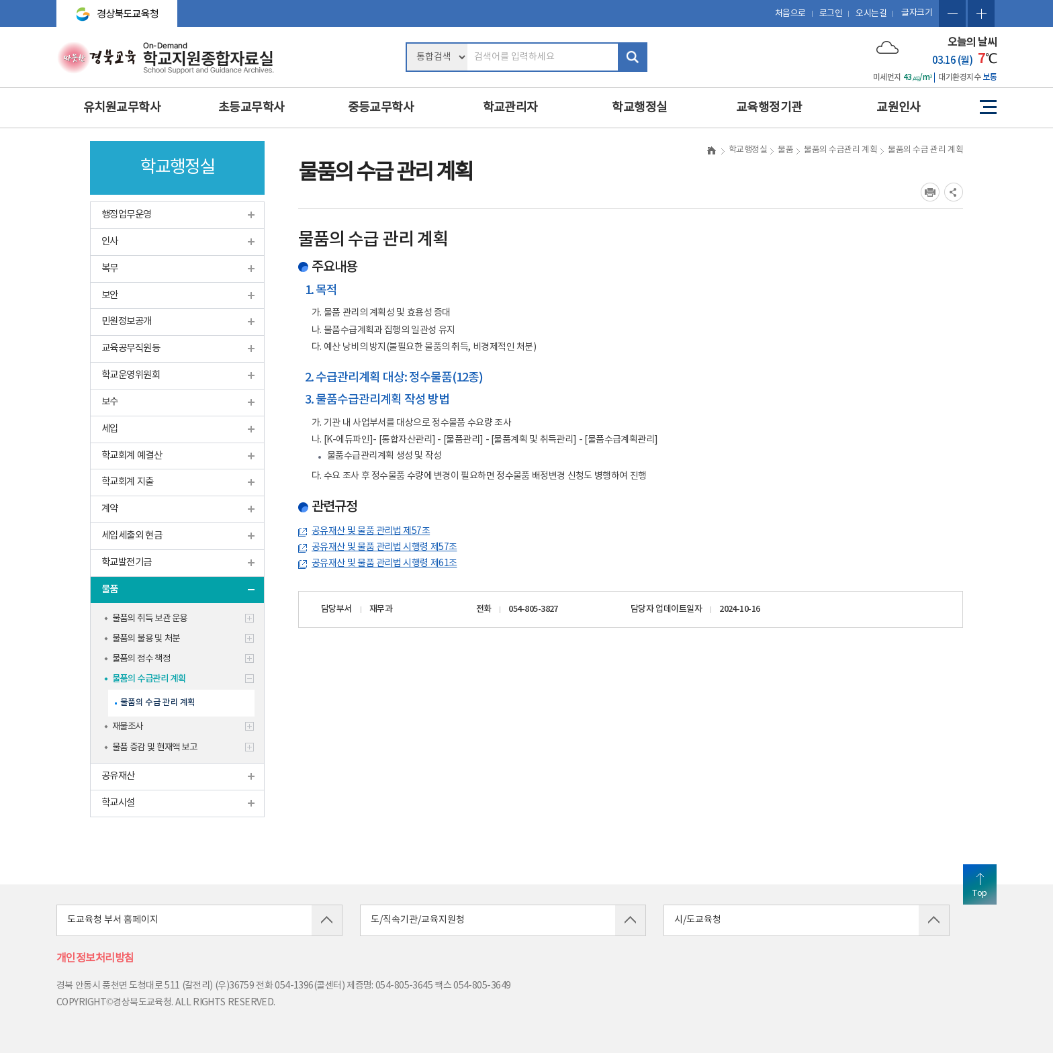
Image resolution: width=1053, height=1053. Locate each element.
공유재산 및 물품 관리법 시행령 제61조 (384, 563)
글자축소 (952, 13)
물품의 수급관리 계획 (148, 679)
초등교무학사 (251, 108)
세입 (109, 428)
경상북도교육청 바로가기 (111, 8)
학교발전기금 (126, 562)
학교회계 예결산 (131, 455)
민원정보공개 (126, 321)
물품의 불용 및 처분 (145, 638)
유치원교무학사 (122, 108)
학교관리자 (510, 108)
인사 (109, 241)
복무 (109, 268)
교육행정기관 (769, 108)
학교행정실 (639, 108)
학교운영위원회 (130, 375)
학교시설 (118, 803)
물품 (109, 589)
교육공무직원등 (130, 348)
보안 (109, 295)
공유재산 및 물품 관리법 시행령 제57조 (384, 547)
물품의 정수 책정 (141, 658)
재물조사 (127, 726)
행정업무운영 (126, 214)
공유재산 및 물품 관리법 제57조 (371, 531)
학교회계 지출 (127, 482)
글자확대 (981, 13)
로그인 (831, 14)
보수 (109, 402)
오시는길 (871, 14)
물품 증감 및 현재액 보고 (154, 747)
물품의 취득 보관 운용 (149, 618)
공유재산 (118, 776)
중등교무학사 (381, 108)
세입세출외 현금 (131, 535)
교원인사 (898, 108)
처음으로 (790, 14)
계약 (109, 508)
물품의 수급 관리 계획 (157, 703)
